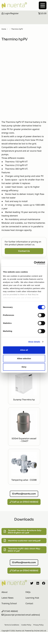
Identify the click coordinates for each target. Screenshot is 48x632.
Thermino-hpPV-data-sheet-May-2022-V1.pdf (22, 549)
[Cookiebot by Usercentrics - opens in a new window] (34, 263)
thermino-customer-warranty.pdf (22, 540)
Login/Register (10, 13)
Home (4, 29)
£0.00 (42, 13)
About (5, 592)
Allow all (24, 350)
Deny (24, 367)
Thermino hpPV (17, 29)
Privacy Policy (38, 625)
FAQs (28, 592)
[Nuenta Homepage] (24, 5)
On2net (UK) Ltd (40, 631)
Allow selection (24, 358)
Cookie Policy (26, 625)
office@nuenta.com (24, 493)
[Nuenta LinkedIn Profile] (37, 583)
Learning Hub (32, 597)
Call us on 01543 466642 (24, 501)
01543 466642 (11, 611)
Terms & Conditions (11, 625)
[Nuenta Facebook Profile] (43, 583)
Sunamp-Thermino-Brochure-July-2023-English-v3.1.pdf (23, 531)
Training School (9, 603)
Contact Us (24, 251)
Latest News (8, 597)
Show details (34, 342)
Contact (29, 603)
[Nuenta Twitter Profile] (31, 583)
